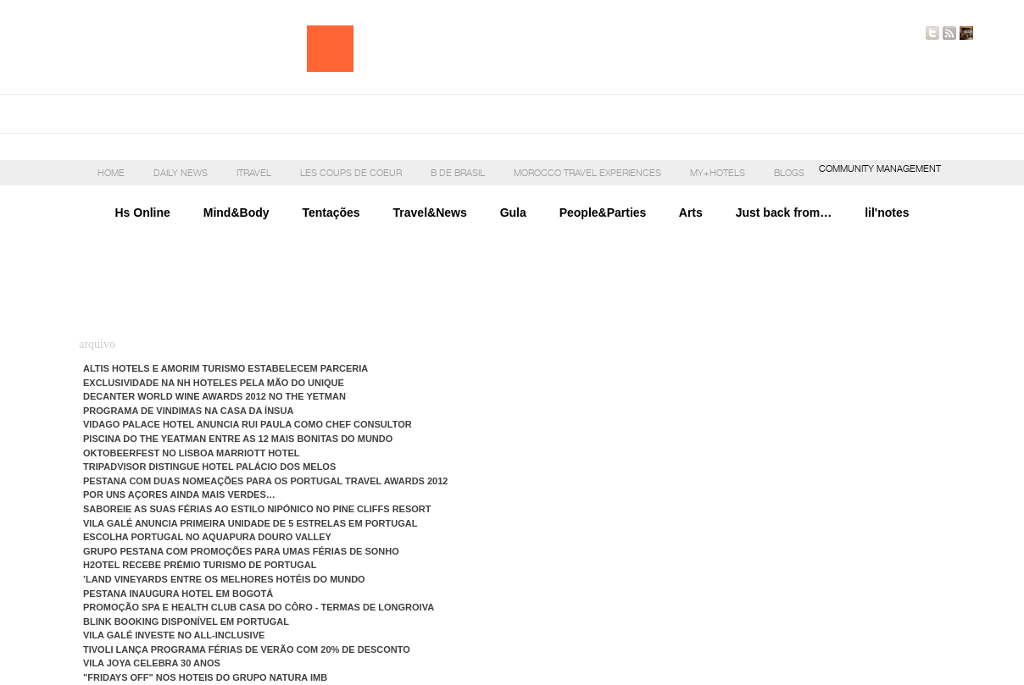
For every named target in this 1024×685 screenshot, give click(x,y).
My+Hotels (717, 173)
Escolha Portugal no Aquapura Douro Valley (207, 537)
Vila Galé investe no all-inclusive (173, 635)
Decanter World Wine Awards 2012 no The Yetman (214, 396)
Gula (513, 212)
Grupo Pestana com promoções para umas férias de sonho (241, 551)
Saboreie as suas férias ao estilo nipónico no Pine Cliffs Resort (257, 509)
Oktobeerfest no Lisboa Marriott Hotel (191, 453)
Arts (707, 212)
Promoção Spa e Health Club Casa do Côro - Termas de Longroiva (258, 607)
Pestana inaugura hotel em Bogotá (178, 593)
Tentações (330, 212)
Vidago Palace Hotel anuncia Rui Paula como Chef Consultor (247, 424)
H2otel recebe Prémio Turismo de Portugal (199, 565)
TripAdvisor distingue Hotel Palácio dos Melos (209, 466)
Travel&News (430, 212)
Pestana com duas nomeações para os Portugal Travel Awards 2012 (265, 481)
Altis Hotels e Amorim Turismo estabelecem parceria (225, 368)
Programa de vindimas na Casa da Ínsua (188, 411)
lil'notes (870, 212)
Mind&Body (236, 212)
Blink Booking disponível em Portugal (186, 621)
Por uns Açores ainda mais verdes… (179, 494)
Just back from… (784, 212)
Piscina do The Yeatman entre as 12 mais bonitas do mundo (237, 439)
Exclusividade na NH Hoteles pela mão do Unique (213, 383)
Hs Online (142, 212)
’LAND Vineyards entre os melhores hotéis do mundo (224, 579)
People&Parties (603, 212)
